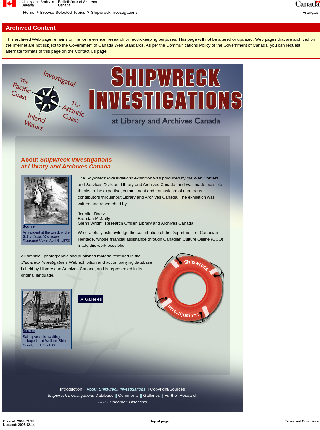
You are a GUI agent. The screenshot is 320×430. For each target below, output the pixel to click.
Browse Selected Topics (62, 12)
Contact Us (85, 51)
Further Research (181, 395)
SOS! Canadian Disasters (122, 402)
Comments (128, 395)
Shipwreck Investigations (114, 12)
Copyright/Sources (167, 389)
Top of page (159, 421)
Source (29, 226)
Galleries (93, 299)
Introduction (71, 389)
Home (28, 12)
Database (81, 395)
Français (310, 12)
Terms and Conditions (302, 421)
